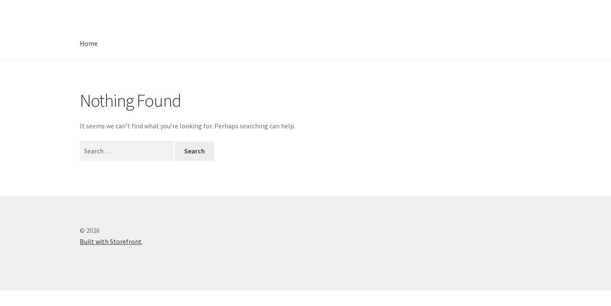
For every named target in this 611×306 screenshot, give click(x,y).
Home (89, 43)
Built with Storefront (111, 241)
